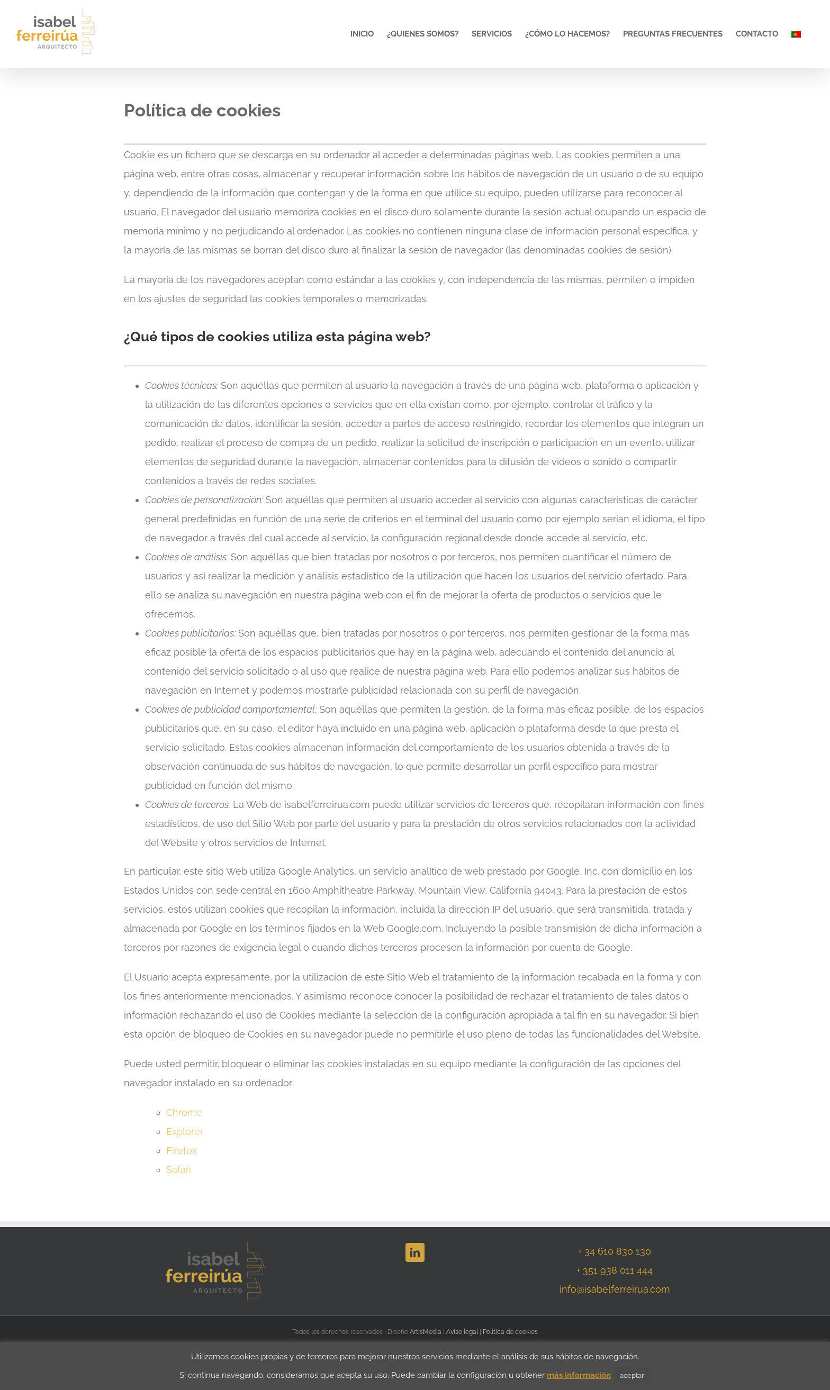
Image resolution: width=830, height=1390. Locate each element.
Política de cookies (510, 1332)
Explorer (184, 1131)
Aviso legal (462, 1332)
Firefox (181, 1150)
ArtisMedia (425, 1332)
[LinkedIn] (415, 1252)
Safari (178, 1169)
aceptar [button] (632, 1375)
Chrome (184, 1112)
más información (579, 1375)
